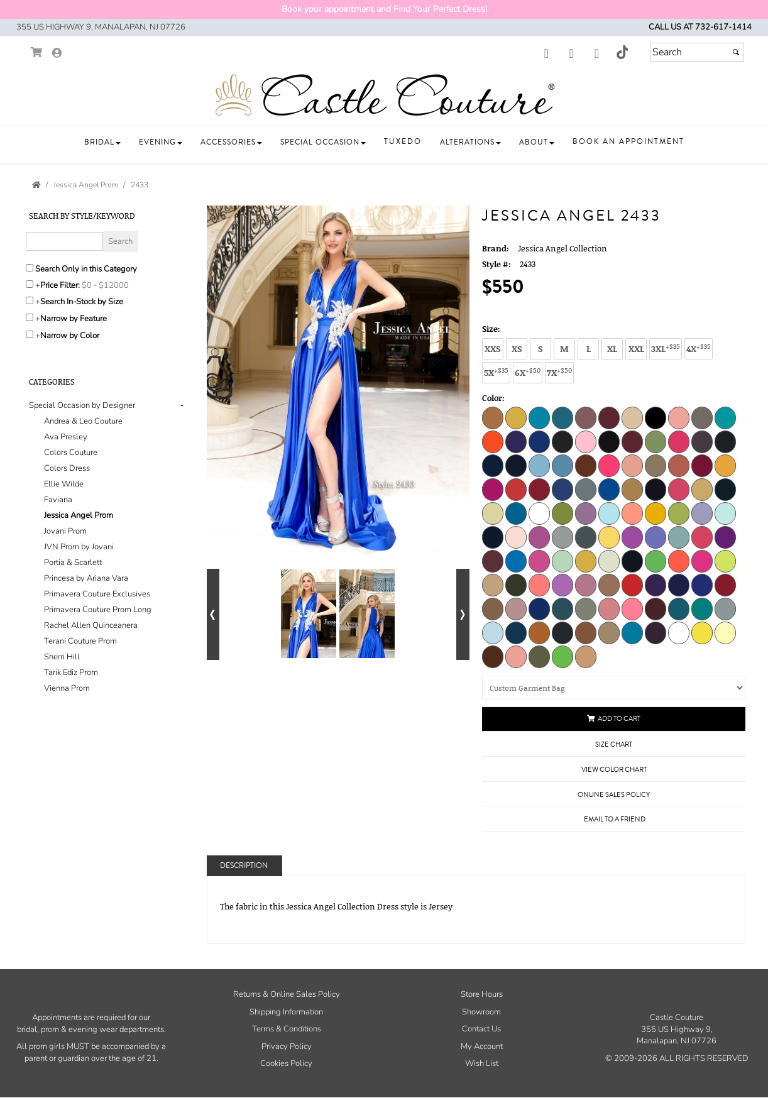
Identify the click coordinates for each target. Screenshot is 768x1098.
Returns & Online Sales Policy (286, 994)
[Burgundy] (609, 441)
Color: (493, 398)
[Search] (697, 52)
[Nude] (492, 584)
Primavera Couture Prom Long (97, 609)
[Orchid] (562, 584)
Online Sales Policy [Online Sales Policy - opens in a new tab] (614, 794)
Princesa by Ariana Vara (86, 578)
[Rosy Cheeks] (516, 608)
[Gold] (702, 489)
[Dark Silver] (585, 489)
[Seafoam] (678, 608)
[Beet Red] (609, 417)
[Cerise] (678, 441)
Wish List (481, 1063)
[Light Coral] (632, 513)
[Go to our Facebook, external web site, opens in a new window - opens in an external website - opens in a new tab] (546, 54)
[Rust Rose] (609, 608)
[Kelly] (539, 513)
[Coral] (609, 465)
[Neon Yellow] (725, 560)
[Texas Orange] (539, 632)
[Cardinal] (632, 441)
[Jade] (516, 513)
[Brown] (562, 441)
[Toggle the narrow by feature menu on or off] (29, 317)
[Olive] (516, 584)
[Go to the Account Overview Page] (57, 54)
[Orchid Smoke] (585, 584)
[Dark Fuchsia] (702, 465)
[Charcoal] (725, 441)
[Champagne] (702, 441)
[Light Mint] (725, 513)
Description (244, 865)
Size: (491, 328)
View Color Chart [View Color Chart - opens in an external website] (614, 769)
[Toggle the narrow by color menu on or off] (29, 334)
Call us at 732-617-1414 (700, 27)
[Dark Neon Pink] (492, 489)
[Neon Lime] (655, 560)
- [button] (182, 405)
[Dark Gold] (725, 465)
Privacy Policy (286, 1046)
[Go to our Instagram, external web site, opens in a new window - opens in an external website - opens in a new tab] (571, 54)
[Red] (725, 584)
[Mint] (562, 560)
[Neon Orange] (678, 560)
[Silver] (725, 608)
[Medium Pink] (539, 560)
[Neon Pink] (702, 560)
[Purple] (678, 584)
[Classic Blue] (492, 465)
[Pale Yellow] (725, 632)
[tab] (108, 547)
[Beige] (632, 417)
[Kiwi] (562, 513)
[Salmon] (632, 608)
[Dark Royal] (562, 489)
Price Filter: (60, 285)
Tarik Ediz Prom (71, 672)
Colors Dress (67, 468)
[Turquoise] (632, 632)
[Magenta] (725, 536)
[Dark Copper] (678, 465)
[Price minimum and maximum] (107, 285)
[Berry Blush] (516, 656)
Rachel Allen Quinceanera (91, 625)
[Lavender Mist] (585, 513)
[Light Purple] (539, 536)
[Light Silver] (562, 536)
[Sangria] (655, 608)
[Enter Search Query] (64, 241)
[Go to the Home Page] (36, 185)
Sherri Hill (62, 656)
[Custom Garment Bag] (613, 688)
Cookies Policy (286, 1063)
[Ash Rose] (585, 417)
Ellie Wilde (64, 484)
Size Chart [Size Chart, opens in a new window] (613, 744)
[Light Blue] (609, 513)
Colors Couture (70, 452)
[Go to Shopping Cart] (37, 52)
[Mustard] (585, 560)
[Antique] (516, 417)
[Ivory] (492, 513)
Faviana (58, 499)
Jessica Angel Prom (78, 515)
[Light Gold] (655, 513)
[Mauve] (492, 560)
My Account (482, 1046)
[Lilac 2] (655, 536)
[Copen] (562, 465)
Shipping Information (286, 1012)
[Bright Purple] (516, 441)
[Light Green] (678, 513)
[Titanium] (562, 632)
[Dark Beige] (655, 465)
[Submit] (736, 52)
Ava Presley (65, 436)
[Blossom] (678, 417)
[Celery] (655, 441)
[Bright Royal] (539, 441)
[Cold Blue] (539, 465)
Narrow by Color (69, 335)
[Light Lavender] (702, 513)
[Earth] (632, 489)
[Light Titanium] (585, 536)
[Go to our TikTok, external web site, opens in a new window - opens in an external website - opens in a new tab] (621, 52)
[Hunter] (725, 489)
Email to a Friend (614, 819)
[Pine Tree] (539, 656)
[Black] (655, 417)
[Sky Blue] (492, 632)
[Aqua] (539, 417)
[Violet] (655, 632)
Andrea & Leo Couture (83, 421)
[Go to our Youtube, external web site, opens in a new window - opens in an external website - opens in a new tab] (596, 54)
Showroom (481, 1012)
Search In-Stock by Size (81, 301)
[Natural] (609, 560)
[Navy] (632, 560)
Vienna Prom (67, 688)
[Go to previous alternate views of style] (213, 614)
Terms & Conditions (286, 1029)
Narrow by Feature (73, 318)
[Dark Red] (539, 489)
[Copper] (585, 465)
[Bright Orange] (492, 441)
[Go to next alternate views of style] (462, 614)
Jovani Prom (65, 531)
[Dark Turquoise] (609, 489)
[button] (102, 142)
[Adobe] (492, 417)
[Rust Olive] (585, 608)
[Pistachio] (562, 656)
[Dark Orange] (516, 489)
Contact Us (481, 1029)
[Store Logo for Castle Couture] (384, 95)
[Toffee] (609, 632)
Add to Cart (613, 718)
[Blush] (702, 417)
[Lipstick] (702, 536)
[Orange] (539, 584)
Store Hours (482, 994)
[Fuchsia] (678, 489)
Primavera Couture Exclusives (97, 594)
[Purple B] (702, 584)
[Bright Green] (725, 417)
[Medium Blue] (516, 560)
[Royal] (539, 608)
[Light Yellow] (609, 536)
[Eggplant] (655, 489)
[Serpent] (702, 608)
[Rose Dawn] (492, 608)
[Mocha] (585, 656)
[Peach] (609, 584)
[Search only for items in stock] (29, 300)
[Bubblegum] (585, 441)
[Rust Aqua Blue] (562, 608)
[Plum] (655, 584)
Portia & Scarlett (73, 562)
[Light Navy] (492, 536)
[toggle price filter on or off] (29, 284)
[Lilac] (632, 536)
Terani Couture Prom (80, 641)
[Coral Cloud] (632, 465)
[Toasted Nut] (585, 632)
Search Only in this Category (86, 269)
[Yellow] (702, 632)
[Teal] (516, 632)
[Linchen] (678, 536)
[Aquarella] (562, 417)
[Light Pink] (516, 536)
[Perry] (632, 584)
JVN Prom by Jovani (79, 546)
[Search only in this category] (29, 268)
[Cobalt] (516, 465)
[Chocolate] (492, 656)
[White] (678, 632)
